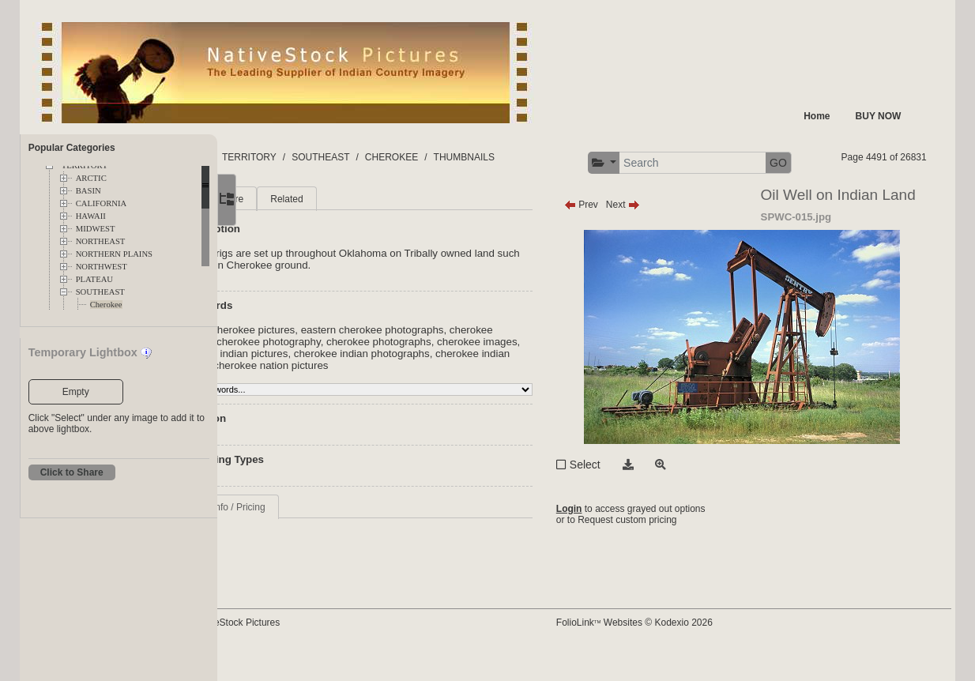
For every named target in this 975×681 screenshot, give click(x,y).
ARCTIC (91, 178)
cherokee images (385, 383)
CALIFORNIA (101, 203)
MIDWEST (95, 228)
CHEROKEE (498, 157)
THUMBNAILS (570, 157)
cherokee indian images (478, 395)
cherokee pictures (322, 372)
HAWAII (91, 216)
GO (907, 162)
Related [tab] (394, 229)
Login (619, 539)
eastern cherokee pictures (341, 360)
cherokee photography (422, 372)
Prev (631, 234)
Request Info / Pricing (327, 549)
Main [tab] (292, 229)
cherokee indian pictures (488, 383)
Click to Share (72, 472)
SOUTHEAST (100, 292)
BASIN (88, 190)
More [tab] (340, 229)
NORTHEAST (101, 241)
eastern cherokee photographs (479, 360)
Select (634, 494)
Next (673, 234)
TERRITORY (356, 157)
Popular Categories (71, 147)
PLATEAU (94, 279)
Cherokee (106, 304)
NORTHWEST (101, 266)
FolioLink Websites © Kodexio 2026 (684, 647)
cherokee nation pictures (338, 407)
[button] (732, 163)
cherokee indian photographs (349, 395)
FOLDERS (291, 157)
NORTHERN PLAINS (114, 254)
